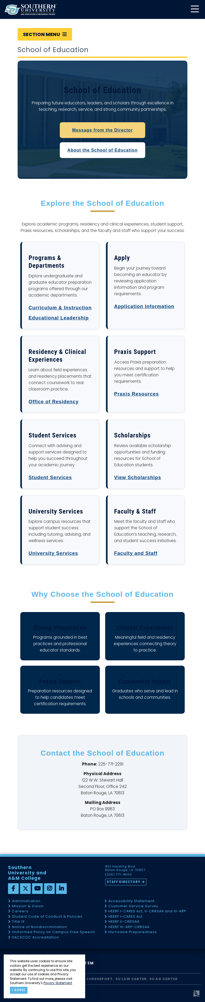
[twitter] (25, 888)
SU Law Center (131, 979)
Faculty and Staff (135, 553)
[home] (30, 9)
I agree (18, 990)
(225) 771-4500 (118, 875)
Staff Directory (123, 882)
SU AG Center (163, 979)
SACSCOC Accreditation (35, 938)
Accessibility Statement (131, 901)
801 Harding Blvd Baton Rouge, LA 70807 (125, 868)
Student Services (50, 477)
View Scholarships (137, 477)
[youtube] (37, 888)
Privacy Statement (58, 983)
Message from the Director (102, 130)
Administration (26, 901)
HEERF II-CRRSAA (123, 922)
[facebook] (13, 888)
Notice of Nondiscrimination (39, 927)
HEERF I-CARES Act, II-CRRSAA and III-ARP (147, 911)
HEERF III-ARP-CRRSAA (128, 927)
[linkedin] (61, 888)
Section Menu (45, 34)
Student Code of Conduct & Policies (47, 917)
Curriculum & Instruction (60, 307)
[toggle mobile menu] (194, 9)
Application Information (144, 306)
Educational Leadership (59, 318)
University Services (53, 553)
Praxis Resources (136, 394)
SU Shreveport (97, 979)
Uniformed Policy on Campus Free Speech (53, 932)
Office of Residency (53, 401)
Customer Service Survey (133, 906)
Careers (20, 911)
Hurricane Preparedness (132, 932)
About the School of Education (102, 150)
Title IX (18, 922)
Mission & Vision (28, 906)
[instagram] (49, 888)
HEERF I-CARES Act (125, 917)
